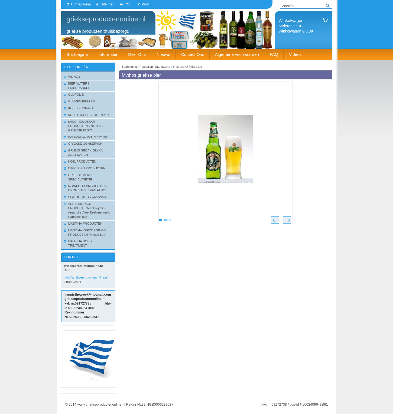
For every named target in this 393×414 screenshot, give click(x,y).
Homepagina (81, 4)
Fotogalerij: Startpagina (155, 66)
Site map (108, 4)
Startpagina (129, 66)
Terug (167, 219)
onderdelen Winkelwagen (296, 25)
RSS (128, 4)
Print (145, 4)
